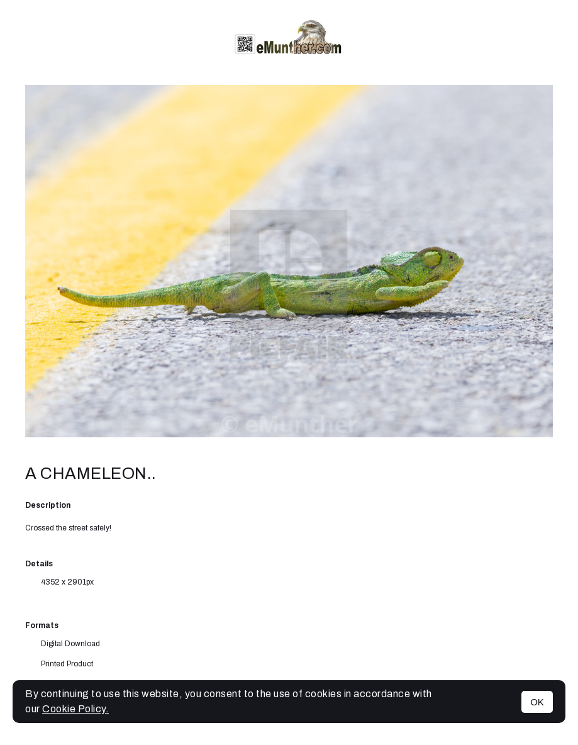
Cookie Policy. (75, 708)
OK (537, 702)
